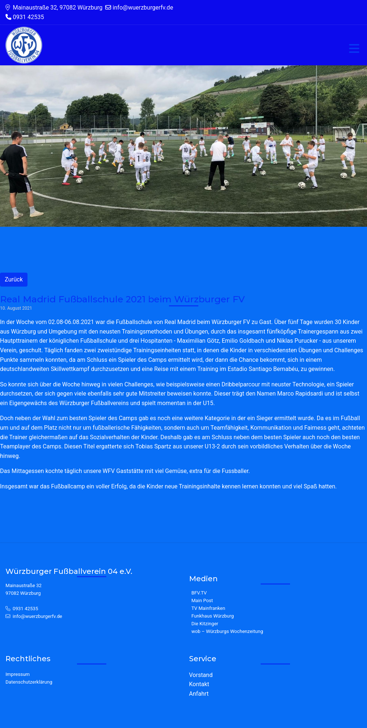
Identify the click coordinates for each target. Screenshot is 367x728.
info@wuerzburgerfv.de (37, 616)
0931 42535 (25, 608)
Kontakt (199, 684)
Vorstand (201, 674)
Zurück (14, 279)
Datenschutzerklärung (28, 682)
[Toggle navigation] (354, 49)
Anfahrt (199, 693)
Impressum (17, 674)
